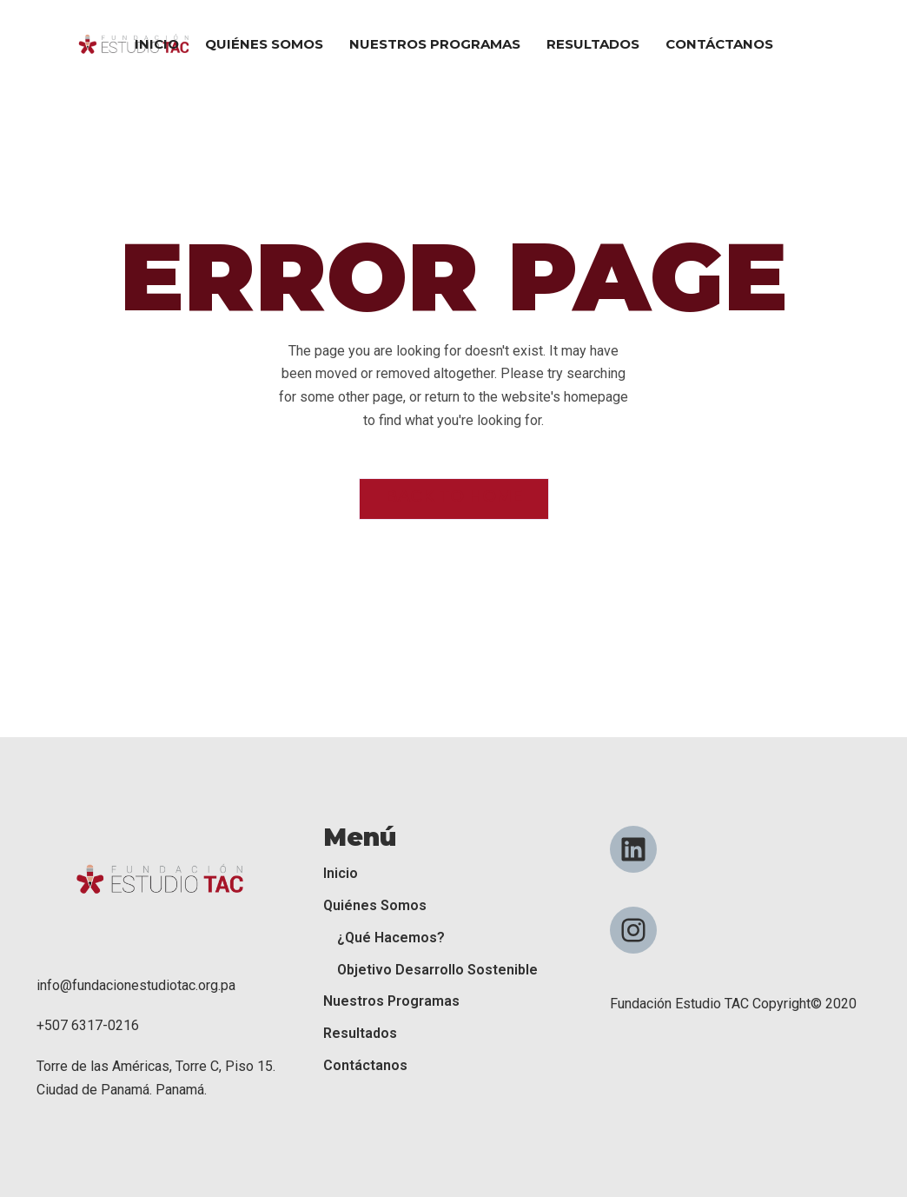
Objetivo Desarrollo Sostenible (437, 969)
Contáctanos (365, 1065)
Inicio (340, 873)
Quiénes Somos (375, 905)
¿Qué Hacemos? (391, 937)
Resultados (360, 1033)
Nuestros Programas (391, 1001)
